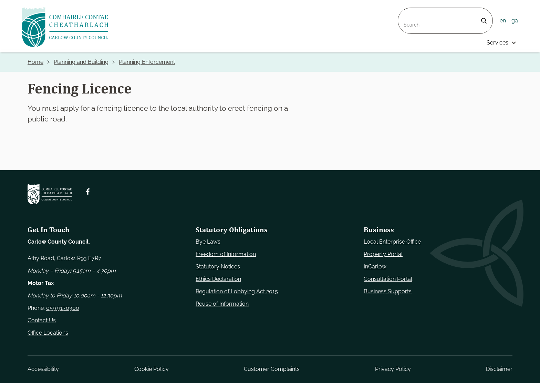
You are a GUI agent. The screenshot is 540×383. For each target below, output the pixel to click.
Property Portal (383, 254)
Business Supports (388, 291)
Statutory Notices (218, 266)
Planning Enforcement (147, 62)
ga (514, 20)
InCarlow (375, 266)
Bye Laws (208, 241)
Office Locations (48, 333)
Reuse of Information (222, 304)
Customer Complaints (272, 369)
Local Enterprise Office (392, 241)
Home (35, 62)
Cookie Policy (151, 369)
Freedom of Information (226, 254)
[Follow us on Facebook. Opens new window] (87, 191)
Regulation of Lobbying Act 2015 (237, 291)
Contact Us (42, 320)
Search (407, 12)
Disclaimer (499, 369)
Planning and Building (81, 62)
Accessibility (43, 369)
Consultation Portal (388, 279)
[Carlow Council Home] (50, 194)
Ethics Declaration (218, 279)
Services (497, 42)
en (503, 20)
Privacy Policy (393, 369)
